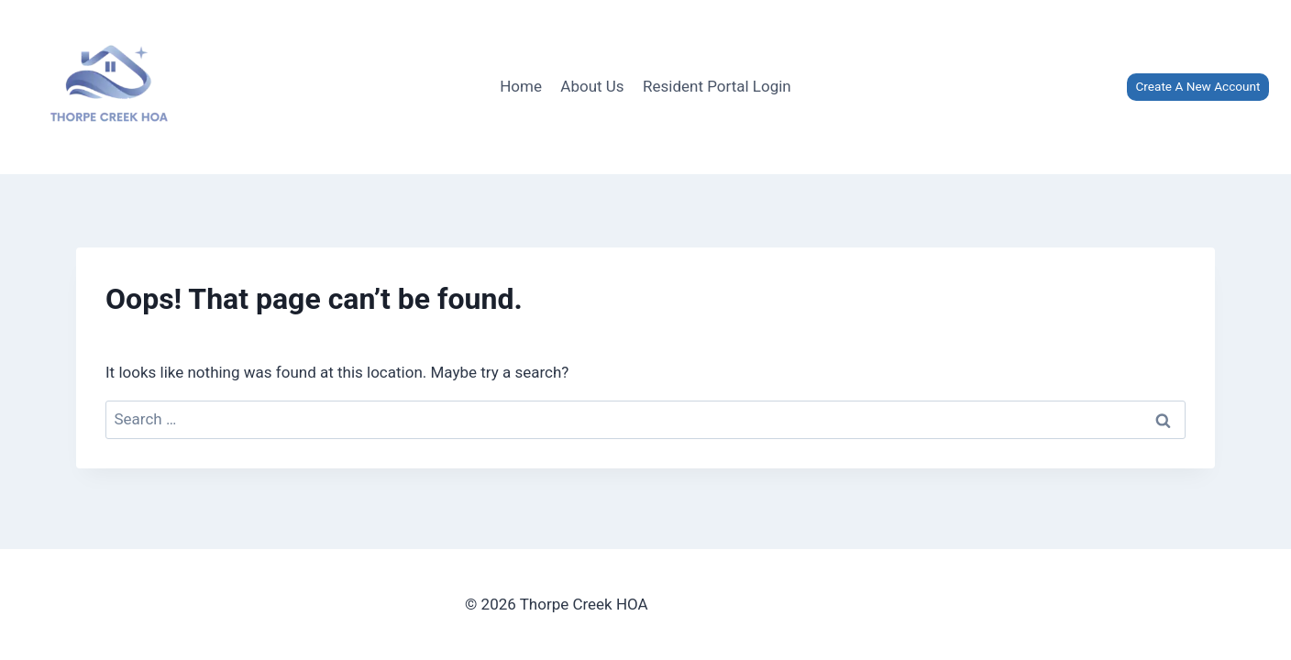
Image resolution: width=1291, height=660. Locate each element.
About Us (591, 86)
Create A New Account (1197, 86)
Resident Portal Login (717, 86)
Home (521, 86)
